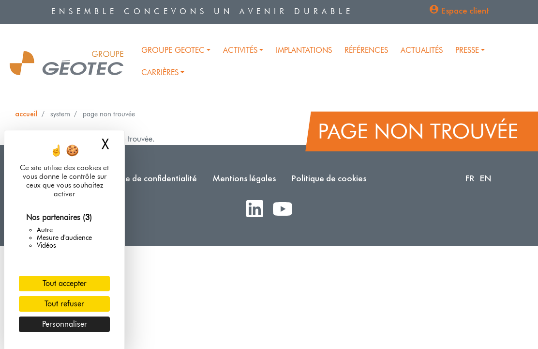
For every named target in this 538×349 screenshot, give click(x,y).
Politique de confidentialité (147, 178)
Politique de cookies (328, 178)
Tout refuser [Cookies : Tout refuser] (64, 303)
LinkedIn (258, 210)
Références (366, 50)
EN (485, 178)
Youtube (286, 210)
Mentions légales (244, 178)
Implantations (304, 50)
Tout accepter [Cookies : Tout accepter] (65, 283)
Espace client (465, 10)
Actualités (422, 50)
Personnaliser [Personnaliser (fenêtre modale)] (64, 324)
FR (470, 178)
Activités (240, 50)
